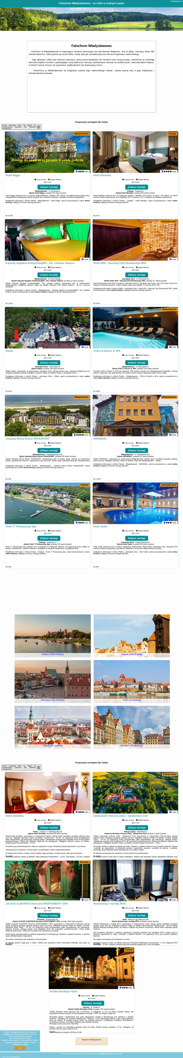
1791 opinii (104, 1010)
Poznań (128, 950)
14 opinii (73, 282)
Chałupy (172, 133)
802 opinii (144, 194)
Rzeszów (84, 862)
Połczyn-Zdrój (169, 774)
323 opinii (61, 545)
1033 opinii (71, 923)
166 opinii (53, 370)
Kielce (85, 774)
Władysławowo (81, 133)
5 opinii (149, 923)
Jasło (173, 862)
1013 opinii (148, 370)
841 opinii (55, 194)
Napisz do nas (117, 1054)
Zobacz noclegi (49, 188)
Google (6, 1034)
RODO (25, 1044)
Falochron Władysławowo (91, 1040)
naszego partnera (33, 204)
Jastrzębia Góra (168, 221)
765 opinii (65, 458)
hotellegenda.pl (176, 1)
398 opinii (56, 835)
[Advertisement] (91, 591)
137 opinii (143, 458)
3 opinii (156, 835)
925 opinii (143, 545)
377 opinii (156, 282)
